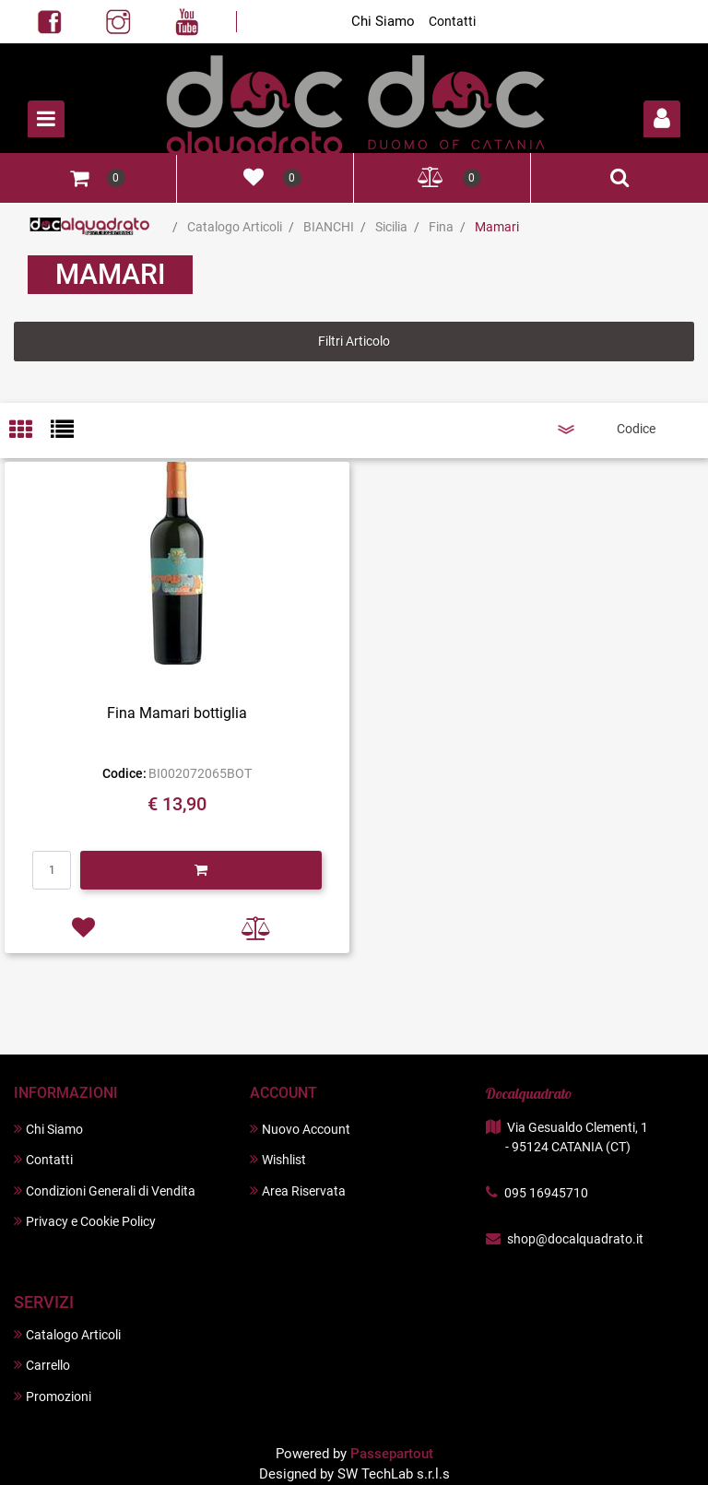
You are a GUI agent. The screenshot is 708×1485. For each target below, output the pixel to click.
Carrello (42, 1365)
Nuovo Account (300, 1129)
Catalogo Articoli (234, 226)
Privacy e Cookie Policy (85, 1221)
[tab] (30, 431)
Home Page (90, 227)
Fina (441, 226)
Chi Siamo (383, 21)
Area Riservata (298, 1190)
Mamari (497, 226)
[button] (661, 118)
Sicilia (391, 226)
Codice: (124, 773)
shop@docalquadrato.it (575, 1239)
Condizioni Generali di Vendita (104, 1190)
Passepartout (391, 1453)
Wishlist (278, 1159)
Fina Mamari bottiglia (177, 713)
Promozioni (52, 1396)
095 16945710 (546, 1192)
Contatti (452, 21)
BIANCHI (328, 226)
